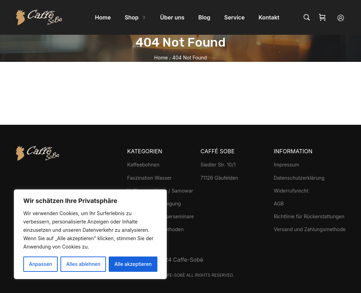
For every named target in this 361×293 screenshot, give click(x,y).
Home (161, 57)
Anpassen (40, 264)
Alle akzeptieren (133, 264)
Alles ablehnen (83, 264)
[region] (90, 234)
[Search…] (306, 17)
